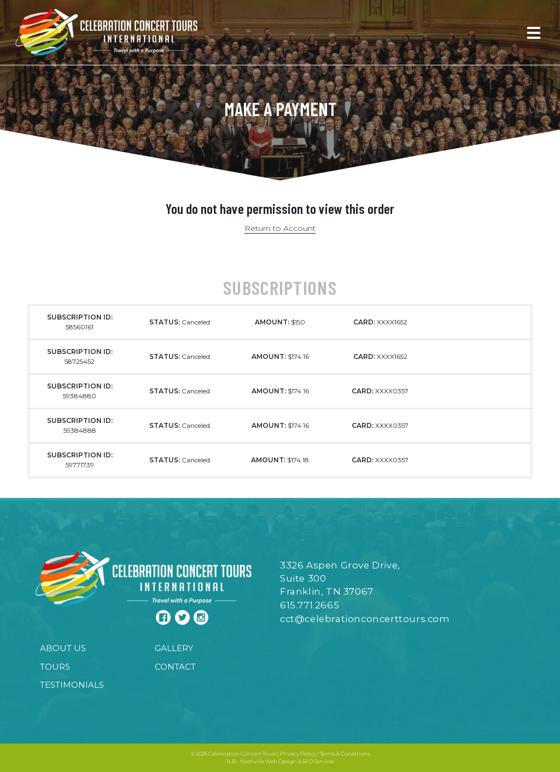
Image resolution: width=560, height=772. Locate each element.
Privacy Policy (298, 754)
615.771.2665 (309, 605)
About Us (63, 648)
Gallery (174, 648)
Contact (175, 666)
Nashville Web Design (268, 761)
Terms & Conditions (345, 754)
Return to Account (280, 228)
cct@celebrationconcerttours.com (365, 618)
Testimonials (72, 685)
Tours (55, 666)
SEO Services (318, 761)
